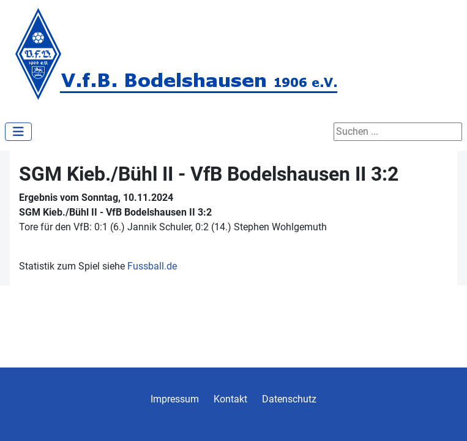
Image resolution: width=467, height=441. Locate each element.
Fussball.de (152, 266)
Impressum (175, 399)
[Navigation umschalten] (18, 132)
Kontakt (230, 399)
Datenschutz (289, 399)
